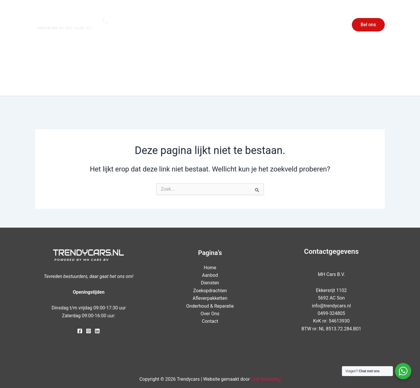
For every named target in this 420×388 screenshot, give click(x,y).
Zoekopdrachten (210, 290)
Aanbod (246, 24)
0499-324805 (331, 313)
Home (222, 24)
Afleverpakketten (210, 298)
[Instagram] (88, 331)
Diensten (275, 24)
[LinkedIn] (97, 331)
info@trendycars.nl (331, 306)
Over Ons (306, 24)
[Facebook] (79, 331)
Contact (333, 24)
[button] (368, 24)
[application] (285, 24)
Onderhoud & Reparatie (210, 306)
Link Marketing (266, 379)
